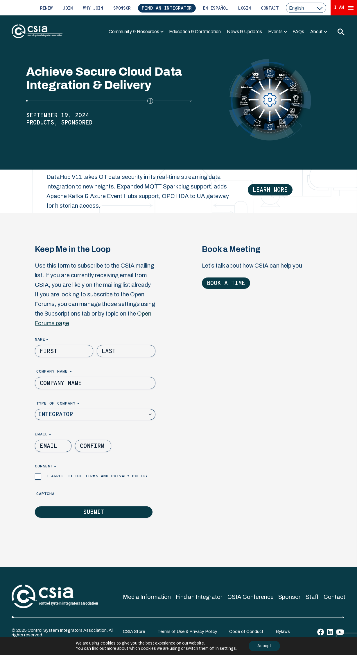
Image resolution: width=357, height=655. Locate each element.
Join (68, 8)
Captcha (45, 494)
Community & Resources (134, 31)
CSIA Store (134, 631)
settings (228, 648)
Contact (269, 8)
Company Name (64, 372)
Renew (46, 8)
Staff (312, 597)
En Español (215, 8)
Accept (264, 646)
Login (244, 8)
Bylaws (283, 631)
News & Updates (244, 31)
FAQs (298, 31)
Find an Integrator (167, 8)
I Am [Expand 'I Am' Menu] (344, 7)
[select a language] (306, 8)
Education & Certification (195, 31)
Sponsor (122, 8)
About (316, 31)
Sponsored (76, 123)
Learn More (270, 190)
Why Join (93, 8)
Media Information (147, 597)
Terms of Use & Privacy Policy (187, 631)
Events (275, 31)
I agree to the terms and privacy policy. (98, 476)
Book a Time (226, 283)
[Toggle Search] (340, 31)
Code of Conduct (246, 631)
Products (40, 123)
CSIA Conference (250, 597)
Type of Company (67, 404)
